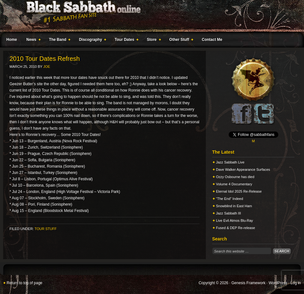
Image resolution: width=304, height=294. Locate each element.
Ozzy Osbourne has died (235, 177)
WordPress (278, 283)
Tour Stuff (45, 229)
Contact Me (212, 39)
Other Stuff (180, 40)
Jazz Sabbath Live (230, 162)
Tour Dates (125, 40)
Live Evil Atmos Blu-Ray (234, 220)
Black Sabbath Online (149, 16)
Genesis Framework (248, 283)
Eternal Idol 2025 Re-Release (239, 191)
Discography (91, 40)
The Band (58, 40)
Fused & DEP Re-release (235, 228)
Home (11, 39)
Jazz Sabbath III (228, 213)
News (32, 40)
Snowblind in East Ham (234, 206)
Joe (46, 66)
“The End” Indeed (229, 199)
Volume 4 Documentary (234, 184)
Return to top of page (24, 283)
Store (153, 40)
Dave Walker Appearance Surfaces (243, 169)
